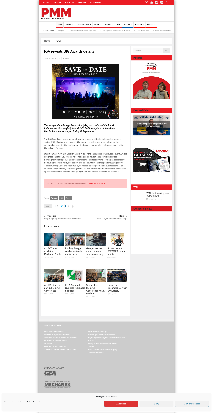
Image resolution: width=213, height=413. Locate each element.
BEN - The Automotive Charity (54, 331)
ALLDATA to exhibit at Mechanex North (52, 251)
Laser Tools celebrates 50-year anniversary (117, 288)
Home (47, 41)
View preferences (192, 404)
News (59, 25)
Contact (46, 2)
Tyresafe (91, 346)
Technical (69, 25)
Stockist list (69, 2)
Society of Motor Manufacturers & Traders (102, 344)
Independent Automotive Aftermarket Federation (60, 337)
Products (109, 25)
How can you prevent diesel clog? (106, 217)
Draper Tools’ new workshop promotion (171, 31)
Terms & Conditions (49, 412)
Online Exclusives (84, 25)
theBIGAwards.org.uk (97, 183)
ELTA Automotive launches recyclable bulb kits (75, 288)
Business (98, 25)
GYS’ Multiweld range (146, 31)
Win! (118, 25)
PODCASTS (151, 25)
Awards (54, 198)
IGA (61, 198)
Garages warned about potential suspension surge (95, 251)
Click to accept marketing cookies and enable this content (151, 125)
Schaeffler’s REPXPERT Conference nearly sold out (95, 289)
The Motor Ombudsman (96, 352)
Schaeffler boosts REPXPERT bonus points (116, 251)
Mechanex (127, 25)
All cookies (121, 404)
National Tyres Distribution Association (101, 335)
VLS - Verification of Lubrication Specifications (60, 349)
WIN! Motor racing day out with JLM (157, 194)
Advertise (57, 2)
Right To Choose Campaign (97, 332)
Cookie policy (95, 2)
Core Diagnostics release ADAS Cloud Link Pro (120, 31)
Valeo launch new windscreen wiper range (87, 31)
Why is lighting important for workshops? (65, 217)
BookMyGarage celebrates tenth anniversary (73, 251)
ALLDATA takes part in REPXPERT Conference (53, 288)
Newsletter (82, 2)
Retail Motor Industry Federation (55, 346)
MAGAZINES (139, 25)
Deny (156, 404)
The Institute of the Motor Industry (55, 340)
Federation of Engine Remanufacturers (57, 334)
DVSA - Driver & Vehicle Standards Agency (102, 349)
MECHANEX (48, 343)
